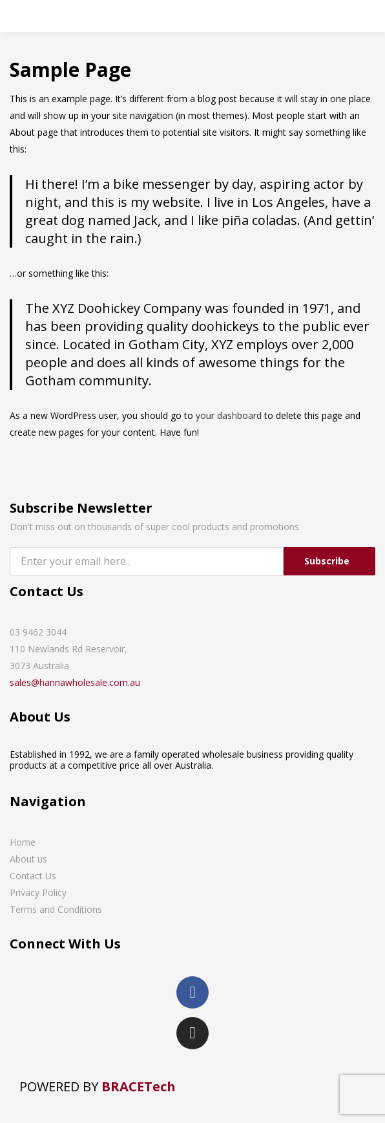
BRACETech (138, 1086)
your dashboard (229, 415)
